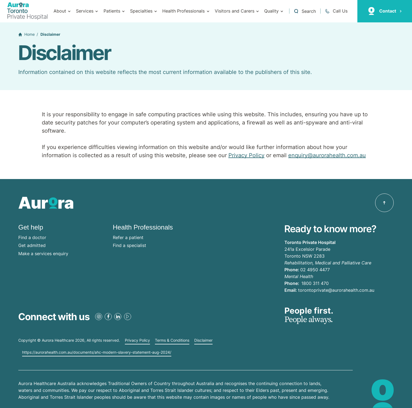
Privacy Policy (246, 155)
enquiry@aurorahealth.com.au (327, 155)
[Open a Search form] (304, 11)
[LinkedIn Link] (117, 316)
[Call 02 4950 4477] (336, 11)
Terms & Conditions (172, 340)
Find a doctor (32, 237)
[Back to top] (384, 202)
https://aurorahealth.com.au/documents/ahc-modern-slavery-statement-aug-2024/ (96, 352)
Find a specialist (129, 245)
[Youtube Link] (127, 316)
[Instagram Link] (98, 316)
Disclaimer (203, 340)
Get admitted (32, 245)
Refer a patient (128, 237)
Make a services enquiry (43, 253)
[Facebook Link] (108, 316)
